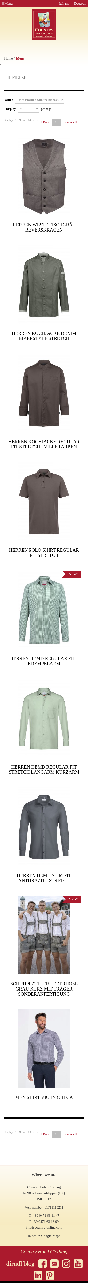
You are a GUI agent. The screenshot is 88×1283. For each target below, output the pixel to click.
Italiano (64, 3)
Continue (70, 122)
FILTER (17, 77)
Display (28, 109)
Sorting (34, 100)
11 (56, 122)
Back (45, 122)
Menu (7, 3)
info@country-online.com (44, 1227)
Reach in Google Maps (44, 1236)
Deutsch (80, 3)
